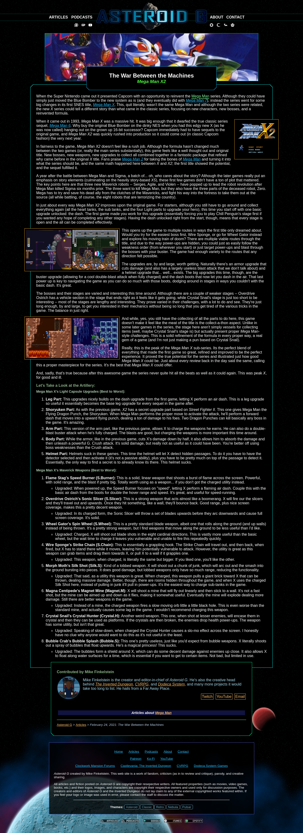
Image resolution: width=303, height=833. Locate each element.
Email (240, 697)
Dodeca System (171, 684)
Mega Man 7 (196, 100)
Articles (81, 725)
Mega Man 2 (132, 159)
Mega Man (200, 96)
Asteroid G (64, 725)
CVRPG (142, 684)
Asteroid (132, 807)
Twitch (207, 697)
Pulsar (186, 807)
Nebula (173, 807)
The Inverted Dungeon (114, 684)
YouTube (224, 697)
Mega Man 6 (60, 126)
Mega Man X (104, 105)
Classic (147, 807)
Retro (160, 807)
